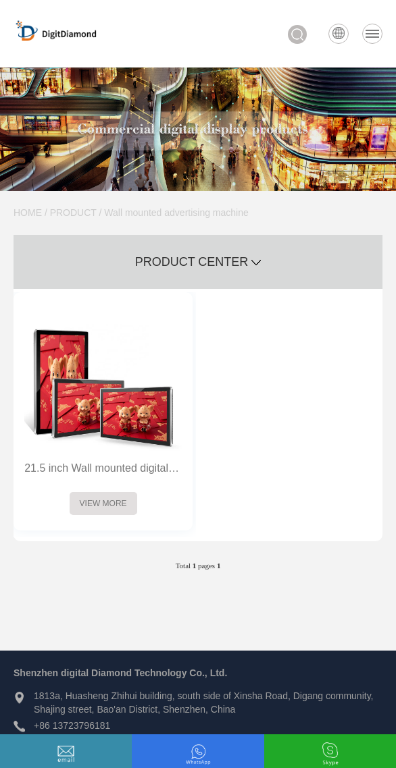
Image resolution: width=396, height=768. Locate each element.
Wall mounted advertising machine (176, 212)
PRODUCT (73, 212)
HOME (28, 212)
